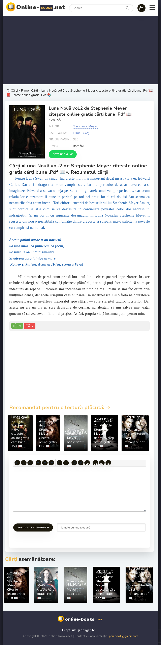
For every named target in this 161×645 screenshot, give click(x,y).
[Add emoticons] (74, 462)
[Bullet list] (59, 462)
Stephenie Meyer (85, 126)
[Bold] (17, 462)
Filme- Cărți (57, 119)
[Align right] (51, 462)
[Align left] (38, 462)
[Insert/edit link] (81, 462)
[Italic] (24, 462)
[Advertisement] (80, 50)
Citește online (63, 154)
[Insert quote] (95, 462)
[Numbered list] (66, 462)
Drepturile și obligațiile (78, 630)
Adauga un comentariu (33, 527)
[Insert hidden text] (108, 462)
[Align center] (45, 462)
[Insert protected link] (87, 462)
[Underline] (30, 462)
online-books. (84, 619)
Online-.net (40, 7)
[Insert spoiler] (102, 462)
